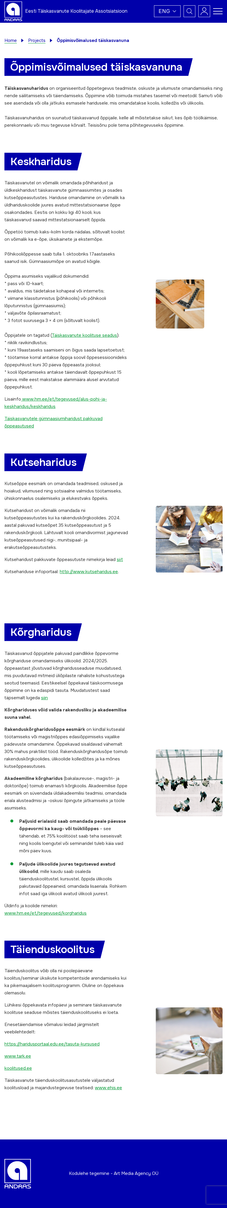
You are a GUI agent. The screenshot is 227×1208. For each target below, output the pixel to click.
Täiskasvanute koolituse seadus (84, 335)
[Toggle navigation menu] (218, 11)
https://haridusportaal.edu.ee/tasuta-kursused (52, 1044)
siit (120, 559)
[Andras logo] (13, 11)
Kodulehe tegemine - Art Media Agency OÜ (113, 1173)
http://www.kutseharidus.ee (89, 572)
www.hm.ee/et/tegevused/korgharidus (45, 913)
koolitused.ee (18, 1068)
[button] (167, 11)
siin (44, 698)
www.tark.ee (17, 1056)
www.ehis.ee (108, 1088)
